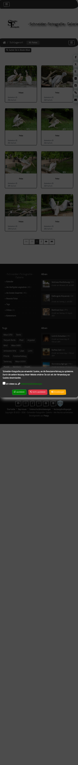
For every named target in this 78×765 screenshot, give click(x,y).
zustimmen (19, 392)
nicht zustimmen (38, 392)
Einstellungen (57, 392)
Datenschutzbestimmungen (31, 384)
